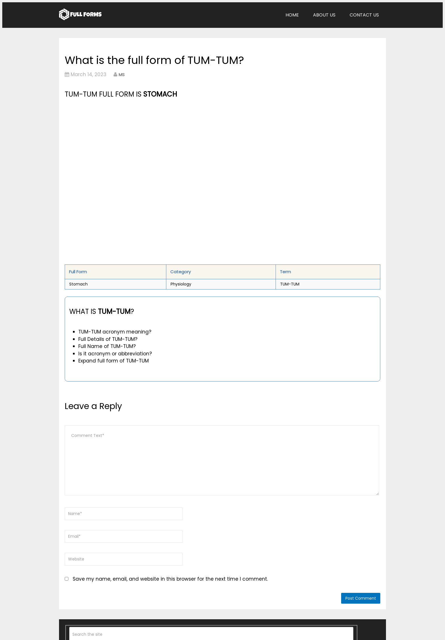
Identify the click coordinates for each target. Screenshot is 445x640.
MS (122, 75)
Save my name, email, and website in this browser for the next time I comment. (170, 579)
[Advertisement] (173, 142)
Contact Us (364, 15)
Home (292, 15)
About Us (324, 15)
